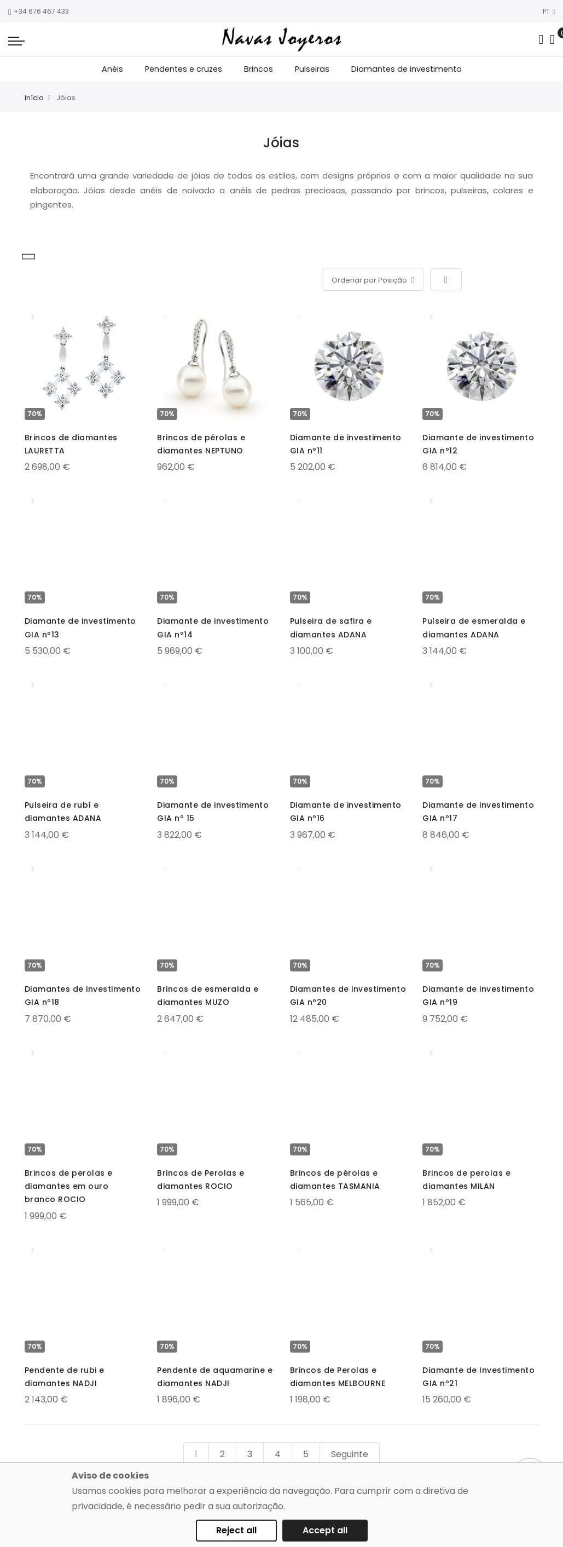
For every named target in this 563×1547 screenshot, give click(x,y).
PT (549, 11)
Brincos (258, 69)
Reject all (236, 1530)
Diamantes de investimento (406, 69)
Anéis (112, 69)
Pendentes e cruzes (183, 69)
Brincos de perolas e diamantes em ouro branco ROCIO (69, 1186)
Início (34, 98)
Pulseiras (312, 69)
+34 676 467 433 (38, 11)
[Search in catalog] (540, 39)
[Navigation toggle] (16, 40)
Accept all (325, 1530)
